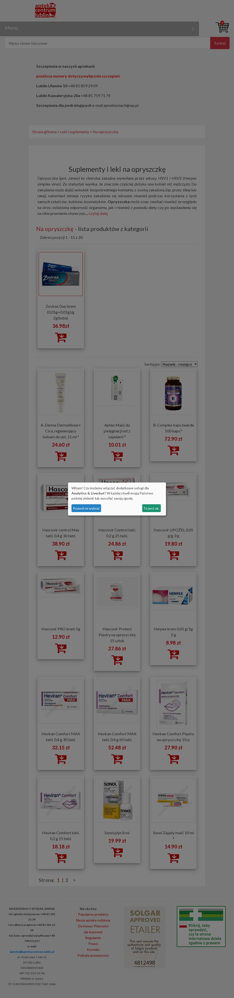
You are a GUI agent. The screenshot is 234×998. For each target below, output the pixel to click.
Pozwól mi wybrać (86, 508)
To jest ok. (151, 508)
